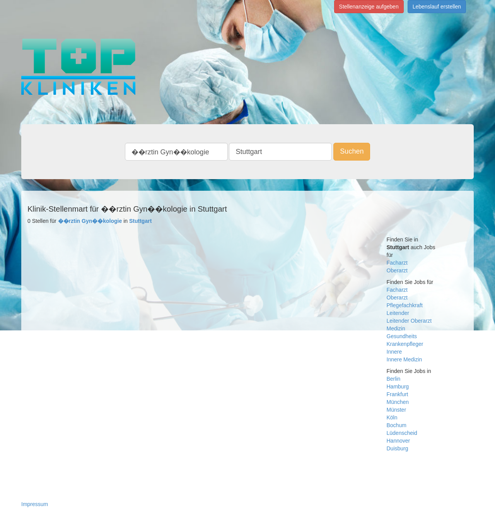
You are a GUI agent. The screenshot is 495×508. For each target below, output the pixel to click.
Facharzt (397, 263)
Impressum (34, 504)
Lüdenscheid (402, 433)
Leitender (398, 313)
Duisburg (397, 448)
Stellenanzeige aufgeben (369, 6)
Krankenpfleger (405, 344)
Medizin (396, 328)
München (398, 402)
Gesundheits (402, 336)
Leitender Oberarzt (409, 321)
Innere (394, 352)
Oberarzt (397, 270)
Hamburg (398, 386)
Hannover (398, 441)
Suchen (352, 151)
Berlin (394, 379)
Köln (392, 417)
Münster (396, 410)
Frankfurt (397, 394)
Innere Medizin (404, 359)
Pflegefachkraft (405, 305)
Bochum (396, 425)
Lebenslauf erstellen (437, 6)
